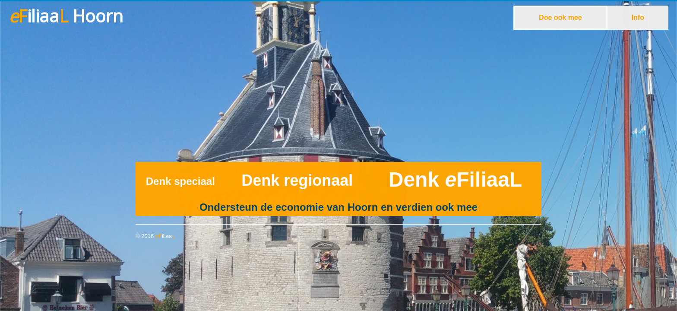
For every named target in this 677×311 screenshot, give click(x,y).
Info (638, 17)
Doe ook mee (560, 17)
